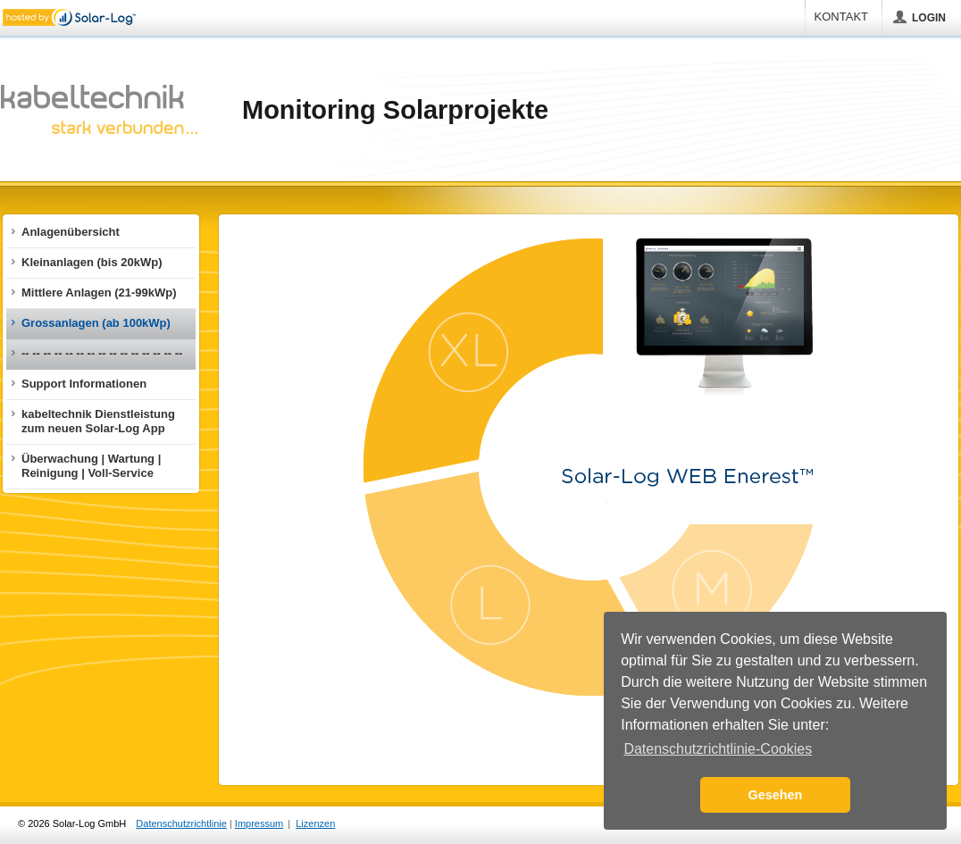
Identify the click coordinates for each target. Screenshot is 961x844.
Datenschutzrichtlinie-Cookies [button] (717, 748)
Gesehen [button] (775, 795)
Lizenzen (315, 823)
